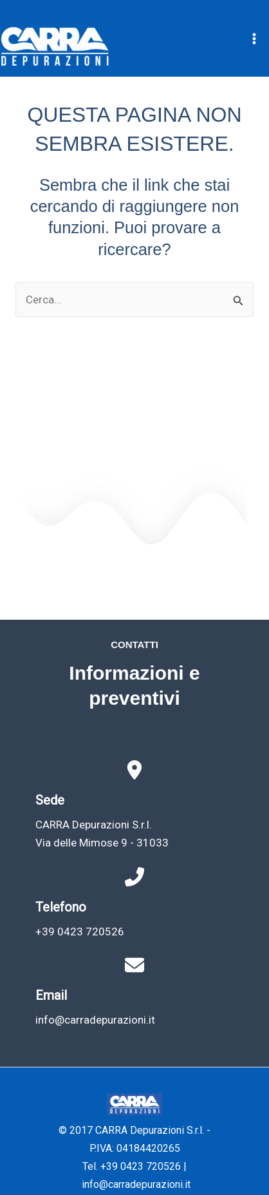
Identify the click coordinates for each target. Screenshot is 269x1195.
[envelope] (134, 965)
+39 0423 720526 (79, 931)
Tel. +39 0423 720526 (131, 1166)
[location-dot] (134, 770)
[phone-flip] (134, 877)
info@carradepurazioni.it (95, 1019)
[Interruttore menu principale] (255, 38)
